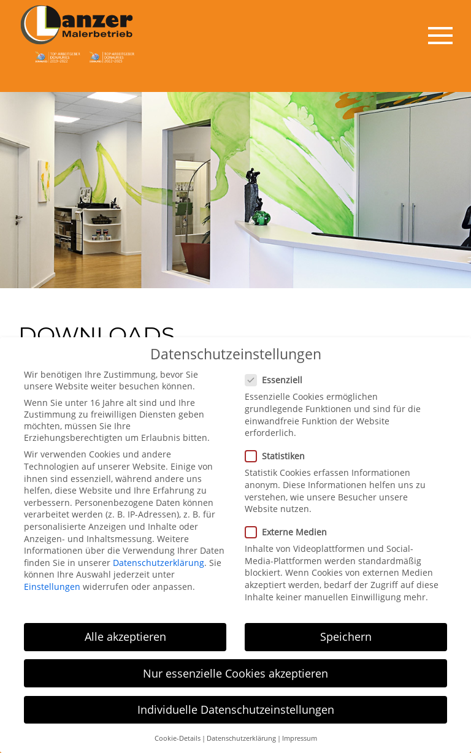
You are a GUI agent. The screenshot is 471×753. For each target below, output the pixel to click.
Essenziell (277, 373)
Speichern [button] (346, 629)
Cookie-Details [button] (178, 731)
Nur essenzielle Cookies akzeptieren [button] (235, 666)
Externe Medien (290, 525)
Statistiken (279, 449)
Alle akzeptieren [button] (125, 629)
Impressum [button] (299, 731)
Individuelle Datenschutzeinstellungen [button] (235, 702)
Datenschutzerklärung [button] (241, 731)
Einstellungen (52, 580)
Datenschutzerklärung (158, 556)
